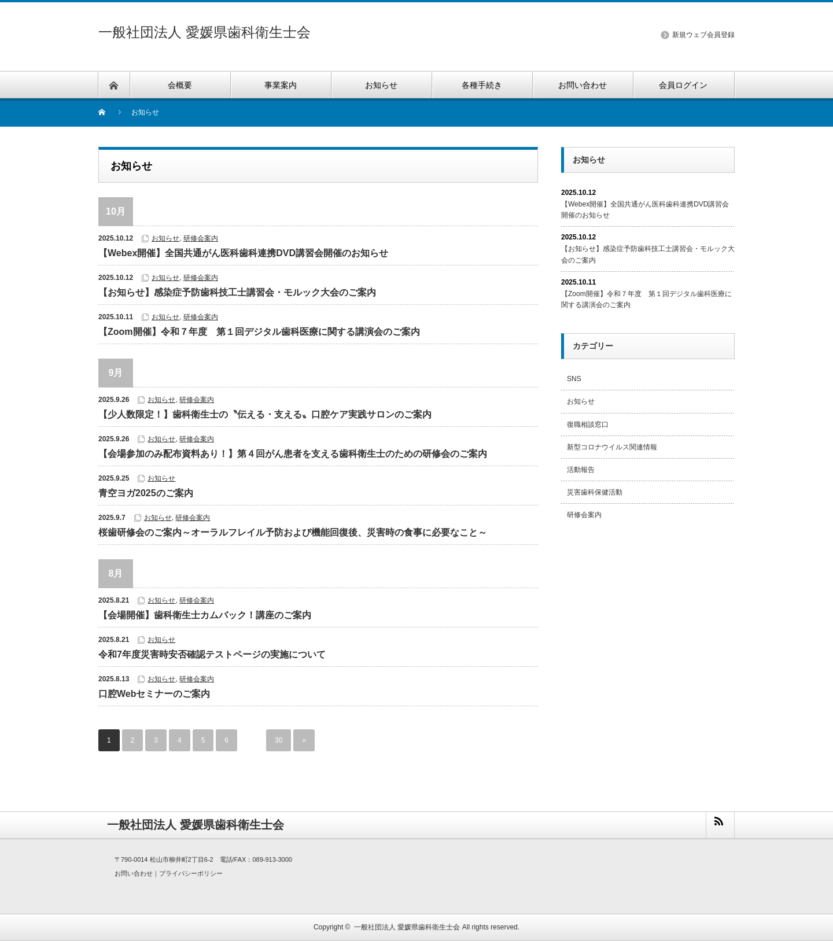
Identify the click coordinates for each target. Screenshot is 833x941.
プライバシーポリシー (191, 873)
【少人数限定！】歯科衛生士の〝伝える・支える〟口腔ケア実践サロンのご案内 (265, 414)
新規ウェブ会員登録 (703, 35)
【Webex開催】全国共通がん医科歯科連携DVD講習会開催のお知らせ (243, 253)
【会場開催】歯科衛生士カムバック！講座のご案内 (204, 615)
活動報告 (581, 470)
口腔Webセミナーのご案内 (154, 694)
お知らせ (165, 238)
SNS (574, 379)
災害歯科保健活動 (594, 492)
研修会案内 (200, 238)
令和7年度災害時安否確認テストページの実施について (212, 654)
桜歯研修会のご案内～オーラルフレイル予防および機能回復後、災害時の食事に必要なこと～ (292, 532)
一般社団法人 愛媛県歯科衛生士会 (204, 32)
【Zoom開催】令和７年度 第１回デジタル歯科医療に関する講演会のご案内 (259, 332)
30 (278, 740)
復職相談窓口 (588, 424)
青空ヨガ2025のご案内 (145, 493)
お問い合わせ (134, 873)
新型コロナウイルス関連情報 (612, 447)
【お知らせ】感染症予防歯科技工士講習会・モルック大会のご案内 (237, 292)
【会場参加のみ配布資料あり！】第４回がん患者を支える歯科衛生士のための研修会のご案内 (292, 454)
